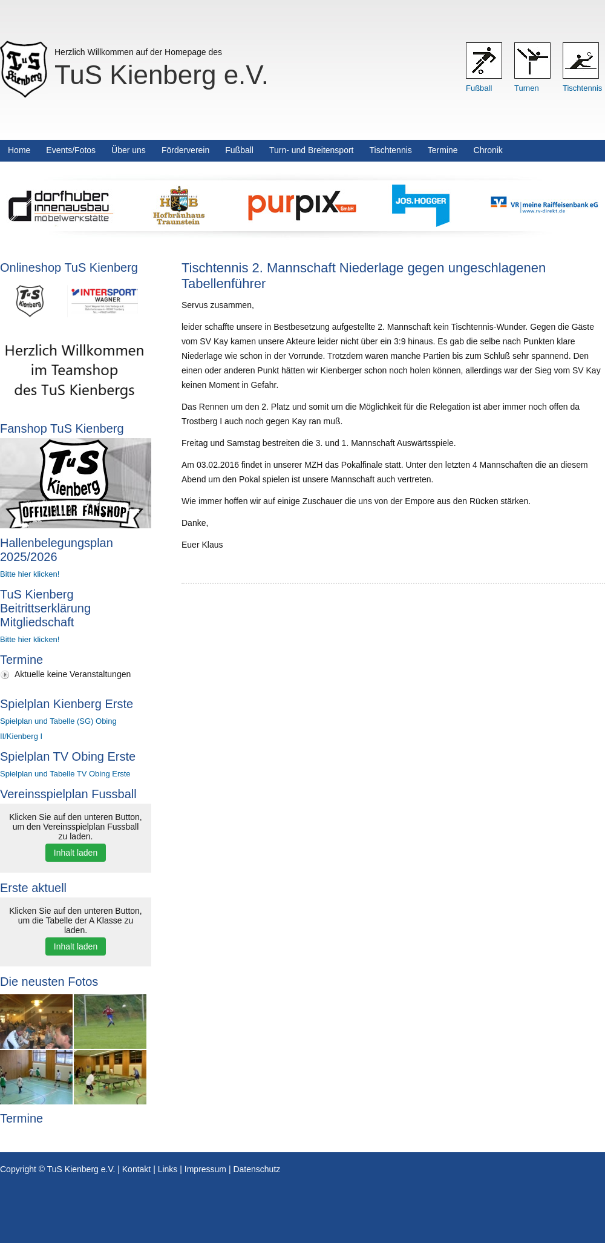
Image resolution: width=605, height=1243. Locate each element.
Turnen (526, 88)
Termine (443, 150)
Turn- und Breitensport (311, 150)
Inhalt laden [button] (75, 853)
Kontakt (136, 1169)
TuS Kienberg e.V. (161, 75)
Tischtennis (582, 88)
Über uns (128, 150)
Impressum (205, 1169)
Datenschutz (256, 1169)
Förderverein (185, 150)
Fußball (479, 88)
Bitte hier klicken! (29, 574)
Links (168, 1169)
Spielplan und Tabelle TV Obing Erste (65, 773)
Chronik (488, 150)
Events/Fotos (71, 150)
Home (19, 150)
